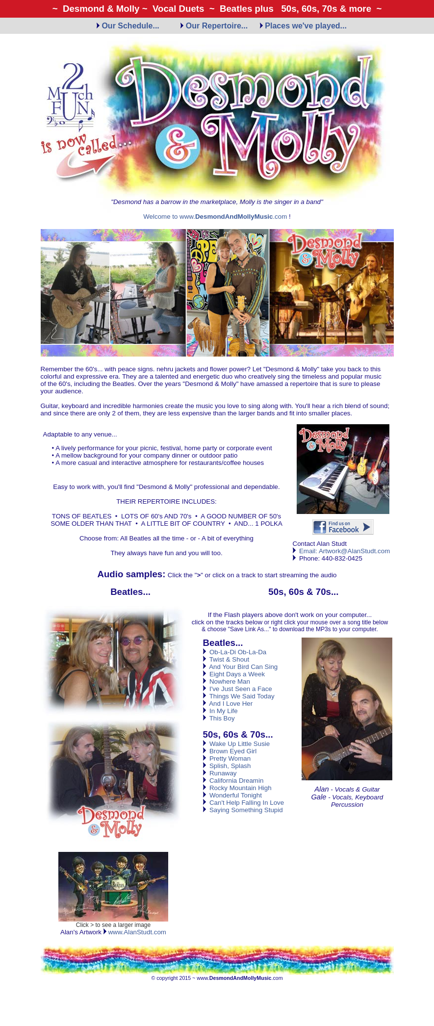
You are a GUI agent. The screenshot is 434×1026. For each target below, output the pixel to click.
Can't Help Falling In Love (243, 802)
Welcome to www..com (215, 216)
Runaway (220, 773)
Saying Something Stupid (243, 810)
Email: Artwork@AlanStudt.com (344, 551)
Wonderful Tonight (232, 795)
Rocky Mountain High (237, 788)
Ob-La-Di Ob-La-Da (235, 652)
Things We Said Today (239, 696)
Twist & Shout (226, 659)
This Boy (219, 718)
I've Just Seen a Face (237, 689)
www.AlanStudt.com (134, 932)
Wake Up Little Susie (236, 743)
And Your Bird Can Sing (240, 666)
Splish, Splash (227, 766)
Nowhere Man (226, 681)
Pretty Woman (227, 758)
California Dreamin (233, 780)
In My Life (220, 711)
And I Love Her (228, 703)
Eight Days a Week (234, 674)
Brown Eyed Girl (230, 751)
